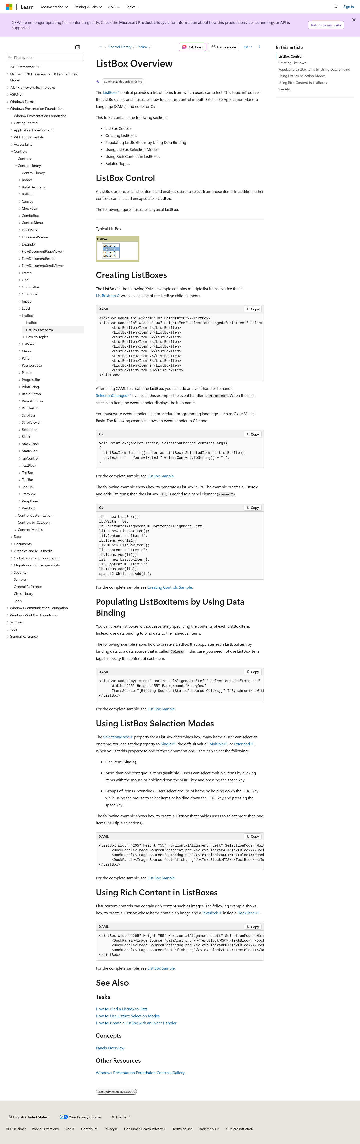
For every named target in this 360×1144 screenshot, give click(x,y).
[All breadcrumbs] (100, 47)
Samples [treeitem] (20, 579)
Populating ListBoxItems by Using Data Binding (314, 69)
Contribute (89, 1128)
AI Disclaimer (16, 1128)
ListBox (142, 46)
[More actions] (259, 47)
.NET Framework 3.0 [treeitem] (25, 66)
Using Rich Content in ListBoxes (302, 82)
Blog (68, 1128)
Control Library (120, 46)
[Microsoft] (9, 7)
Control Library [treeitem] (33, 172)
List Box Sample (161, 708)
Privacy (109, 1128)
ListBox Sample (161, 475)
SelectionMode (116, 736)
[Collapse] (78, 47)
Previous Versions (45, 1128)
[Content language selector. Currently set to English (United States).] (29, 1117)
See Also (285, 89)
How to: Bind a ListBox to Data (122, 1008)
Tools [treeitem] (18, 600)
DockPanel (247, 913)
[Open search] (337, 6)
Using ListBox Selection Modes (302, 75)
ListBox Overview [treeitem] (39, 329)
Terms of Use (182, 1128)
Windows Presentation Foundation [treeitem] (40, 115)
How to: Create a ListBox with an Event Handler (136, 1022)
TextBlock (210, 913)
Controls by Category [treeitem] (34, 522)
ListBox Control (290, 56)
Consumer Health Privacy (143, 1128)
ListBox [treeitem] (31, 322)
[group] (180, 347)
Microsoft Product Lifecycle (144, 22)
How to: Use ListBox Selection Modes (128, 1015)
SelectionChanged (112, 395)
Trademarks (207, 1128)
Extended (242, 743)
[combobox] (45, 58)
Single (166, 743)
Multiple (217, 743)
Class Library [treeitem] (23, 593)
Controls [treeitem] (24, 158)
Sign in (349, 6)
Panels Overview (110, 1047)
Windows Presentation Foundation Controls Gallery (140, 1072)
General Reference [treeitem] (28, 586)
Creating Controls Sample (170, 587)
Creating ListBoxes (292, 62)
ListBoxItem (106, 295)
